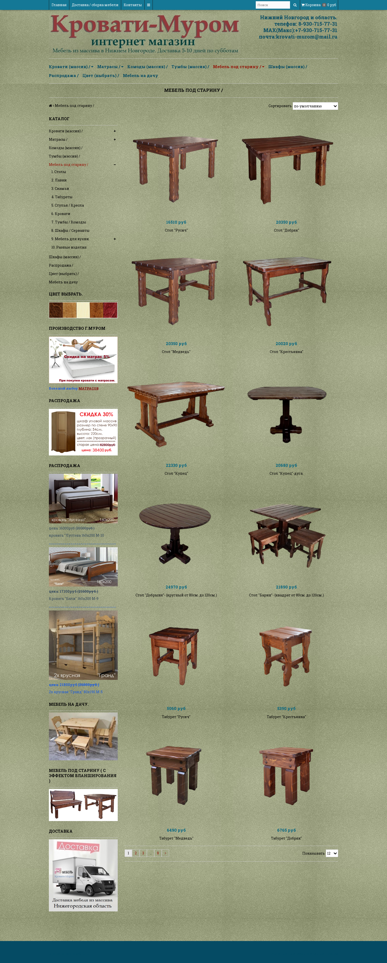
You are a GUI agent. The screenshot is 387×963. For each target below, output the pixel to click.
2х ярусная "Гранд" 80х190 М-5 (76, 691)
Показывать (313, 883)
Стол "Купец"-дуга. (286, 488)
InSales (331, 953)
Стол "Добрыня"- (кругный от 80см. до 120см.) (176, 614)
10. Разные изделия (69, 247)
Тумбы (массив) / (190, 66)
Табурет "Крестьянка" (286, 741)
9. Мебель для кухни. (70, 238)
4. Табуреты (62, 197)
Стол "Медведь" (176, 361)
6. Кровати (60, 213)
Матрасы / (110, 66)
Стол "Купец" (176, 488)
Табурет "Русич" (176, 741)
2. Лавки (59, 180)
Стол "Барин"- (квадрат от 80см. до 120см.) (286, 614)
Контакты (133, 4)
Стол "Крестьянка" (286, 361)
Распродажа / (63, 75)
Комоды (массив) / (147, 66)
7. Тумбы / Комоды (68, 222)
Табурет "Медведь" (176, 868)
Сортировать (280, 105)
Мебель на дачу (140, 75)
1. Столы (58, 171)
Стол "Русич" (176, 235)
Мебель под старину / (238, 66)
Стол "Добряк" (286, 235)
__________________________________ (82, 542)
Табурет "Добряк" (286, 868)
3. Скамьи (60, 188)
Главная (59, 4)
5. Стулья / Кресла (67, 205)
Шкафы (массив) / (287, 66)
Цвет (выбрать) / (100, 75)
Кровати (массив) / (71, 66)
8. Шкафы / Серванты (70, 230)
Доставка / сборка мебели (95, 4)
